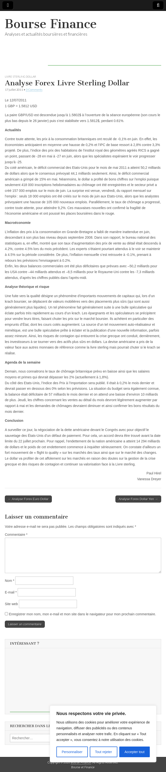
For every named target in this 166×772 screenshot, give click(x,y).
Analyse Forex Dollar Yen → (138, 499)
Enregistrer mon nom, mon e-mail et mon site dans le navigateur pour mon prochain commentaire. (82, 614)
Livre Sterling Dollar (20, 76)
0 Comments (34, 89)
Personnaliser (72, 752)
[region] (103, 734)
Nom (9, 581)
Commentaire (16, 534)
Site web (11, 604)
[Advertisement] (104, 58)
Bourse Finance (51, 23)
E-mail (11, 592)
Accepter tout (135, 752)
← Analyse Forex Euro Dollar (28, 499)
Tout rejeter (103, 752)
